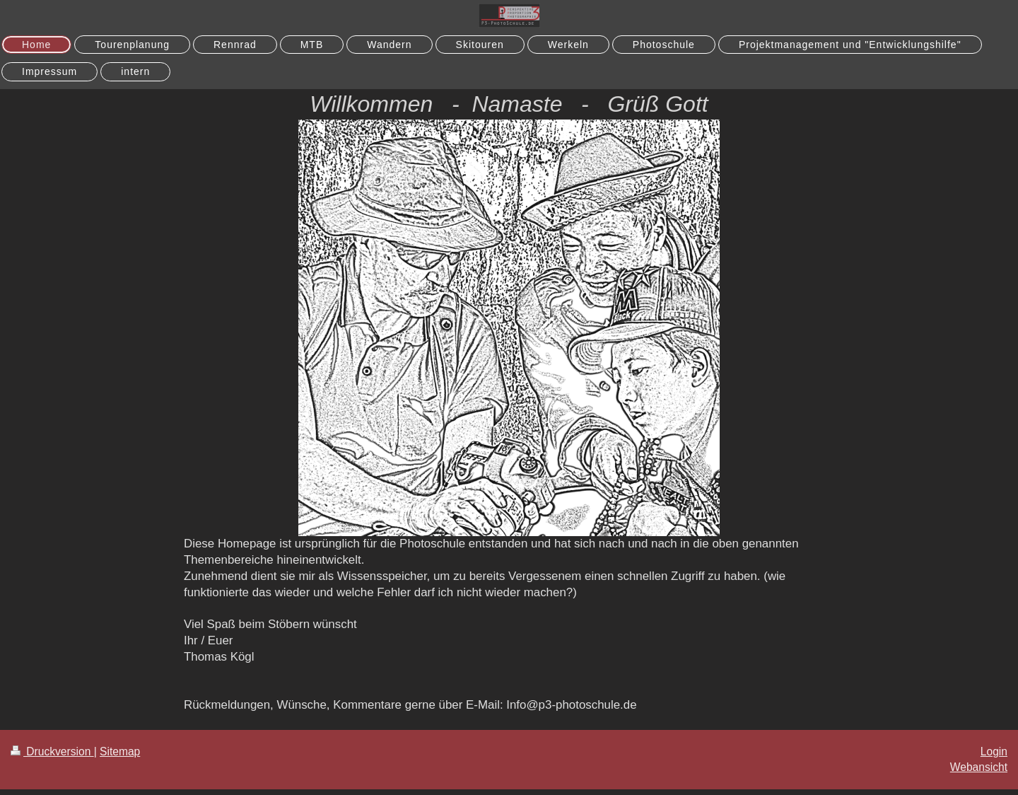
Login (994, 751)
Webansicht (978, 767)
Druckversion (52, 751)
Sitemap (120, 751)
